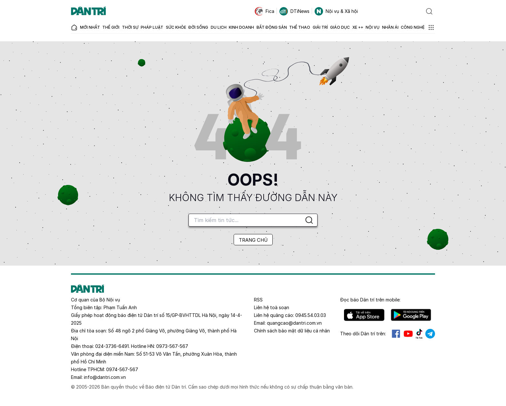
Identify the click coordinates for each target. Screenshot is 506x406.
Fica (264, 11)
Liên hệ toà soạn (271, 307)
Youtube (408, 334)
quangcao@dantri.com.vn (294, 323)
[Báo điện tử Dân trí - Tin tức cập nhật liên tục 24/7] (88, 11)
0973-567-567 (172, 346)
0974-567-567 (122, 369)
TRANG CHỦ (253, 240)
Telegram (430, 334)
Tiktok (419, 334)
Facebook (396, 334)
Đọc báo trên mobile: (370, 299)
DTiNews (294, 11)
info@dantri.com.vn (105, 377)
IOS (364, 315)
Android (411, 315)
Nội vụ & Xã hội (336, 11)
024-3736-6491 (112, 346)
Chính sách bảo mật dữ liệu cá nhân (292, 330)
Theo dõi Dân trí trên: (363, 333)
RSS (258, 299)
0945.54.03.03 (310, 315)
